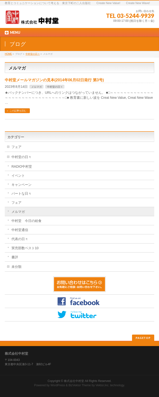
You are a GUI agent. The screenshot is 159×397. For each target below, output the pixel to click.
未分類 (16, 267)
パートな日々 (21, 193)
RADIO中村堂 (21, 166)
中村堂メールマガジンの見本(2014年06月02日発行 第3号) (54, 80)
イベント (18, 175)
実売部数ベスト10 (25, 248)
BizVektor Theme (80, 385)
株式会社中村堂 (74, 381)
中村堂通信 (19, 230)
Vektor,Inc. (102, 385)
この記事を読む (18, 110)
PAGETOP (143, 337)
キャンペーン (21, 185)
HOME (8, 54)
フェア (16, 147)
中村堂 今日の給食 (26, 221)
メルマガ (36, 86)
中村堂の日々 (33, 54)
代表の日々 (19, 239)
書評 (14, 257)
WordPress (57, 385)
